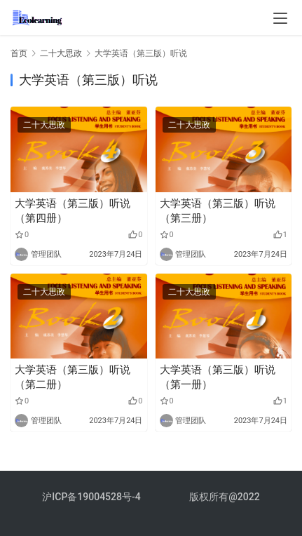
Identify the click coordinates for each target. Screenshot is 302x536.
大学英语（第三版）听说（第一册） (217, 377)
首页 (19, 53)
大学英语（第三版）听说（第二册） (72, 377)
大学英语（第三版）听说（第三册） (217, 211)
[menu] (280, 18)
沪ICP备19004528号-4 (92, 496)
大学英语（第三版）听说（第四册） (72, 211)
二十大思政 (44, 125)
